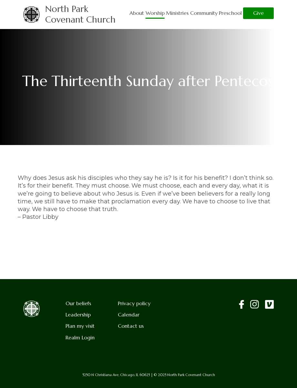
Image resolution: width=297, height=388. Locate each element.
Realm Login (80, 337)
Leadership (78, 314)
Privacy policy (134, 303)
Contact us (131, 326)
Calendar (128, 314)
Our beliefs (78, 303)
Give (258, 13)
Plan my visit (80, 326)
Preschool (230, 13)
